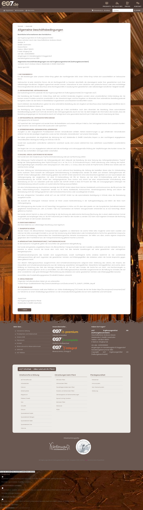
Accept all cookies (5, 471)
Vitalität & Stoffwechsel (65, 342)
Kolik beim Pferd (60, 402)
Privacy (18, 508)
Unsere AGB (20, 337)
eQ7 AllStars (20, 353)
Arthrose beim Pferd (61, 383)
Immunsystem (96, 383)
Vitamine (23, 428)
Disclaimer (26, 508)
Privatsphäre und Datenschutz (26, 334)
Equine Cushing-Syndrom (63, 398)
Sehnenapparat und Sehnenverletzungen (67, 394)
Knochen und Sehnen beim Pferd (65, 391)
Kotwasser (59, 406)
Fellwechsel (95, 380)
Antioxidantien (25, 383)
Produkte (107, 6)
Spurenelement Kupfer (27, 413)
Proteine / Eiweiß (25, 398)
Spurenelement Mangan (27, 417)
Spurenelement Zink (26, 424)
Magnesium (24, 394)
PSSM (57, 409)
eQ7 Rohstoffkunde (26, 380)
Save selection (30, 471)
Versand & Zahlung (22, 331)
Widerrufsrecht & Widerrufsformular (28, 346)
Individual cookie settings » (45, 472)
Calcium (23, 387)
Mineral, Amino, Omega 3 (65, 350)
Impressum (19, 340)
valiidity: (21, 482)
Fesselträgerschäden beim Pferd (65, 387)
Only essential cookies (18, 471)
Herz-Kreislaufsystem (98, 387)
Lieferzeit (19, 349)
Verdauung (95, 391)
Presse (127, 6)
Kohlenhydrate (25, 391)
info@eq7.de (103, 342)
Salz (22, 402)
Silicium (23, 409)
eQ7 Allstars (117, 6)
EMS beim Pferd (60, 380)
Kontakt (137, 6)
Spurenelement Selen (27, 421)
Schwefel (23, 406)
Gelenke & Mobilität (65, 334)
